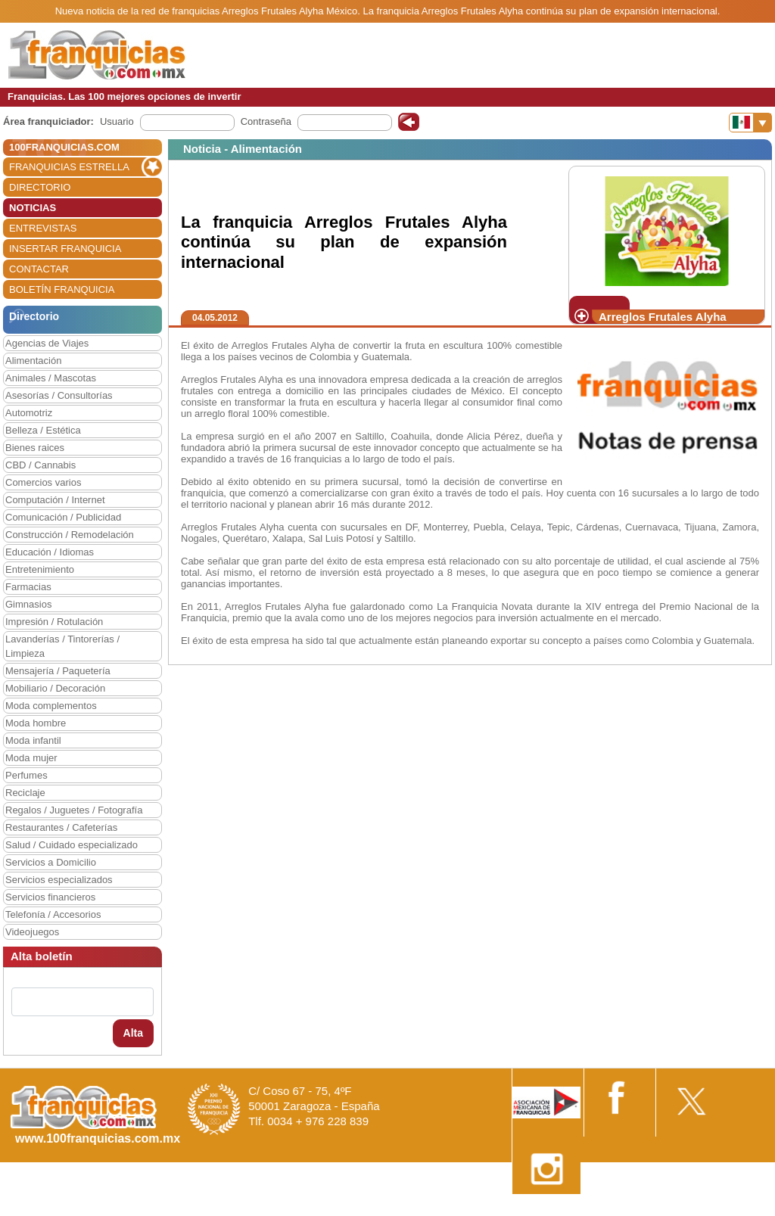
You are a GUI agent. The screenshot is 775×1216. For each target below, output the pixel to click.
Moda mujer (31, 757)
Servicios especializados (59, 879)
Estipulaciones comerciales (642, 1210)
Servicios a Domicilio (50, 862)
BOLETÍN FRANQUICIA (61, 289)
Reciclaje (25, 792)
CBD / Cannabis (40, 465)
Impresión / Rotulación (54, 621)
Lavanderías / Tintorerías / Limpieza (62, 646)
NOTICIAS (32, 207)
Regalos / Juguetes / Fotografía (73, 810)
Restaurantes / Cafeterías (61, 827)
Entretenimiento (39, 569)
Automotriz (28, 412)
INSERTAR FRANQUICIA (65, 248)
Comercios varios (43, 482)
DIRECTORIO (39, 187)
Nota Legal (550, 1210)
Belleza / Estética (43, 430)
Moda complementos (51, 705)
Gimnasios (28, 604)
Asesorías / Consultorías (59, 395)
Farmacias (28, 586)
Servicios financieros (50, 897)
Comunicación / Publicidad (63, 517)
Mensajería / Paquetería (57, 670)
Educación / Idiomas (49, 552)
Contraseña (266, 121)
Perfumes (26, 775)
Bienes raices (34, 447)
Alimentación (33, 360)
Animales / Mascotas (50, 378)
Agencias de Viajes (47, 343)
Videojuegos (32, 932)
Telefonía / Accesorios (53, 914)
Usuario (117, 121)
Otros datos (734, 1210)
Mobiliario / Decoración (55, 688)
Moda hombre (35, 723)
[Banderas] (750, 122)
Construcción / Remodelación (69, 534)
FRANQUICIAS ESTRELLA (69, 167)
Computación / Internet (55, 499)
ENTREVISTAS (42, 228)
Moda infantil (33, 740)
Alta (133, 1033)
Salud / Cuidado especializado (71, 845)
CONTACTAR (39, 269)
